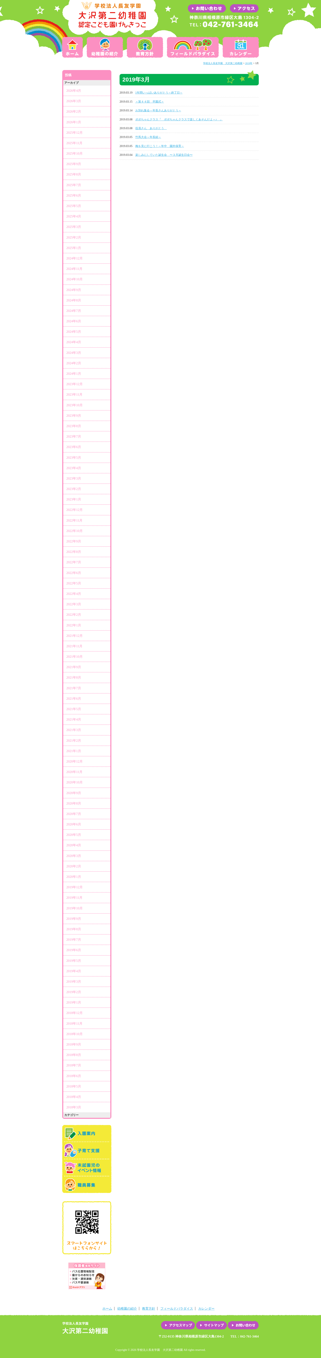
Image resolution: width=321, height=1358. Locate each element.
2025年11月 (74, 143)
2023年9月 (73, 415)
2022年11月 (74, 520)
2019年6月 (73, 950)
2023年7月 (73, 436)
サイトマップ (211, 1325)
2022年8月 (73, 551)
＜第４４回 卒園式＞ (149, 101)
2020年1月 (73, 876)
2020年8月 (73, 803)
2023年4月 (73, 468)
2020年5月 (73, 834)
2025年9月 (73, 164)
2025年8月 (73, 174)
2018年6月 (73, 1076)
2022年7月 (73, 562)
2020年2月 (73, 866)
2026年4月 (73, 90)
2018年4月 (73, 1097)
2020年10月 (74, 782)
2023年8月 (73, 426)
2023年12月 (74, 384)
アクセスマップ (178, 1325)
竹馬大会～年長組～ (148, 137)
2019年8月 (73, 929)
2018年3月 (73, 1107)
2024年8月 (73, 300)
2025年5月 (73, 206)
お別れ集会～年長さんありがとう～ (158, 110)
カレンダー (240, 47)
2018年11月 (74, 1023)
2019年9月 (73, 918)
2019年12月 (74, 887)
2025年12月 (74, 132)
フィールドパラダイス (193, 47)
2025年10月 (74, 153)
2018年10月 (74, 1034)
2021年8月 (73, 677)
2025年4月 (73, 216)
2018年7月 (73, 1065)
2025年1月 (73, 248)
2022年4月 (73, 593)
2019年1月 (73, 1002)
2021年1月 (73, 751)
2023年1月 (73, 499)
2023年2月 (73, 489)
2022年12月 (74, 510)
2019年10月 (74, 908)
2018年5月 (73, 1086)
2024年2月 (73, 363)
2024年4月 (73, 342)
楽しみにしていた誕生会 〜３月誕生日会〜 (164, 154)
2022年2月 (73, 614)
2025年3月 (73, 227)
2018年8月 (73, 1055)
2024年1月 (73, 373)
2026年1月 (73, 122)
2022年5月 (73, 583)
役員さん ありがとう (151, 128)
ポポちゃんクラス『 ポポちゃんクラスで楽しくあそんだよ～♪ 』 (179, 119)
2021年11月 (74, 646)
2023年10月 (74, 405)
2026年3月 (73, 101)
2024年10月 (74, 279)
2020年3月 (73, 856)
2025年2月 (73, 237)
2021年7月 (73, 688)
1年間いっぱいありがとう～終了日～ (159, 92)
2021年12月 (74, 635)
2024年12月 (74, 258)
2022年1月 (73, 625)
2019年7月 (73, 939)
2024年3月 (73, 352)
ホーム (73, 47)
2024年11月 (74, 268)
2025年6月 (73, 195)
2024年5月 (73, 331)
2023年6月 (73, 447)
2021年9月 (73, 667)
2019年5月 (73, 960)
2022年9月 (73, 541)
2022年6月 (73, 573)
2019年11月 (74, 897)
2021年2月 (73, 740)
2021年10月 (74, 656)
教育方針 (145, 47)
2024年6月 (73, 321)
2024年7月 (73, 310)
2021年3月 (73, 730)
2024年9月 (73, 290)
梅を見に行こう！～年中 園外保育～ (159, 146)
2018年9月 (73, 1044)
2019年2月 (73, 992)
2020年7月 (73, 814)
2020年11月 (74, 772)
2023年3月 (73, 478)
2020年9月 (73, 793)
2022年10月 (74, 531)
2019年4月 (73, 971)
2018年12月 (74, 1013)
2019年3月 (73, 981)
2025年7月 (73, 185)
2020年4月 (73, 845)
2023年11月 (74, 394)
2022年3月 (73, 604)
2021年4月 (73, 719)
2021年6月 (73, 698)
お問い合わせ (243, 1325)
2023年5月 (73, 457)
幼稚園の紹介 (105, 47)
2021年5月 (73, 709)
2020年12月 (74, 761)
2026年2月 (73, 111)
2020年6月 (73, 824)
